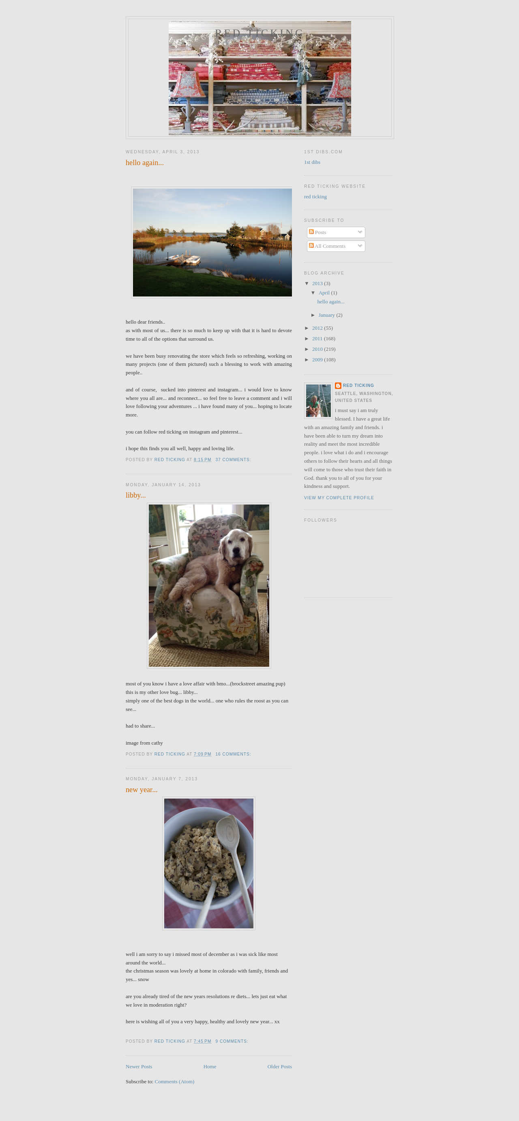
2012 (318, 328)
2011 (318, 338)
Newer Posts (139, 1066)
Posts (317, 232)
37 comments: (234, 459)
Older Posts (280, 1066)
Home (210, 1066)
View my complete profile (339, 498)
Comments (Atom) (175, 1081)
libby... (136, 495)
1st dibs (312, 162)
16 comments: (234, 754)
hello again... (145, 163)
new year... (142, 790)
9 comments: (232, 1041)
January (328, 315)
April (325, 293)
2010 (318, 349)
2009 (318, 359)
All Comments (327, 246)
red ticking (260, 33)
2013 (318, 283)
